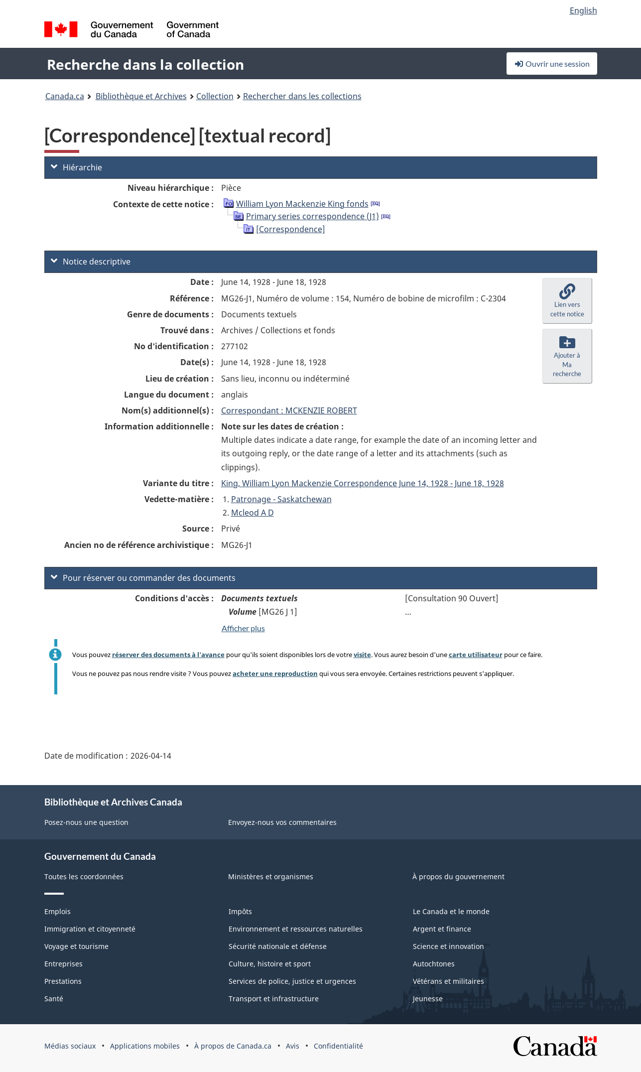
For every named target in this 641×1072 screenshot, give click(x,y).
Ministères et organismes (270, 876)
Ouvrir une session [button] (552, 63)
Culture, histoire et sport (270, 963)
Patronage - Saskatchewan (281, 499)
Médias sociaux (70, 1046)
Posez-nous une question (86, 822)
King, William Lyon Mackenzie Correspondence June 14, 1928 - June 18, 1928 (362, 483)
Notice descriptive (90, 261)
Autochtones (434, 963)
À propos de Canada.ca (232, 1046)
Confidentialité (338, 1046)
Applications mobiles (145, 1046)
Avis (292, 1046)
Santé (53, 998)
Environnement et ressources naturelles (296, 929)
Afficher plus (243, 628)
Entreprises (63, 963)
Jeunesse (428, 998)
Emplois (57, 911)
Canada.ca (64, 96)
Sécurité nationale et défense (278, 946)
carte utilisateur (476, 654)
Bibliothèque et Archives (141, 96)
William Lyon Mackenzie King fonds (302, 203)
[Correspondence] (290, 229)
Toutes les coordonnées (84, 876)
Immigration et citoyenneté (89, 929)
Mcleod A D (252, 512)
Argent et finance (442, 929)
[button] (567, 301)
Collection (215, 96)
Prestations (63, 981)
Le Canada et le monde (451, 911)
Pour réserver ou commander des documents (143, 577)
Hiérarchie (76, 167)
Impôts (240, 911)
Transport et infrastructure (274, 998)
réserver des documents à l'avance (168, 654)
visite (362, 654)
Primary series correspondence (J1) (312, 216)
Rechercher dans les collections (302, 96)
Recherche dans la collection (145, 64)
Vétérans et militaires (448, 981)
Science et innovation (448, 946)
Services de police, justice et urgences (292, 981)
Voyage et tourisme (76, 946)
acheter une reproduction (275, 673)
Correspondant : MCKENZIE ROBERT (289, 410)
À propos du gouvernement (458, 876)
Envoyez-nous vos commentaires (282, 822)
